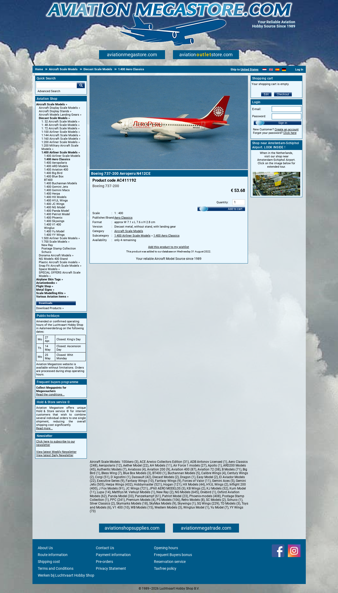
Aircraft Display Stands (54, 111)
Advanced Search (48, 91)
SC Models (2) (216, 500)
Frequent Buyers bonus (173, 555)
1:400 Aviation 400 (56, 169)
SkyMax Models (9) (162, 503)
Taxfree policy (165, 568)
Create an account (287, 129)
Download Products (49, 308)
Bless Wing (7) (111, 473)
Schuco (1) (234, 500)
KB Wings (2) (196, 488)
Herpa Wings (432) (119, 484)
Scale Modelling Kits (49, 293)
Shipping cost (49, 561)
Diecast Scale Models (53, 118)
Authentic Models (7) (111, 469)
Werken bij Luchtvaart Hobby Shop (66, 575)
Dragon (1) (187, 477)
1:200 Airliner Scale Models (59, 142)
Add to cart (235, 209)
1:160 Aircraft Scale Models (59, 138)
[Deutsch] (284, 69)
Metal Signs (44, 289)
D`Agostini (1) (120, 477)
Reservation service (170, 561)
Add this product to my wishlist (168, 247)
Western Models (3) (168, 507)
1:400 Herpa (52, 193)
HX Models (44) (194, 484)
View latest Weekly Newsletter (56, 452)
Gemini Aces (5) (223, 481)
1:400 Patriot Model (57, 214)
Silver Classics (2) (102, 503)
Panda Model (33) (121, 496)
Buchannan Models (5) (184, 473)
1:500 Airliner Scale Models (59, 238)
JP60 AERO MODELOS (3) (167, 488)
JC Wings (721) (137, 488)
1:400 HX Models (55, 197)
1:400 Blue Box (53, 176)
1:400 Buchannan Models (60, 183)
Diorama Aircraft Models (55, 255)
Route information (53, 555)
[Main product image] (169, 168)
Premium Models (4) (140, 500)
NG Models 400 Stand (53, 259)
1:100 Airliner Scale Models (59, 132)
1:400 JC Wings (54, 204)
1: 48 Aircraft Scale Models (59, 125)
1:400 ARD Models (56, 166)
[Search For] (56, 85)
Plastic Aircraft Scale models (58, 262)
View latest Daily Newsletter (54, 455)
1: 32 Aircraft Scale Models (59, 121)
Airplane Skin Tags (48, 279)
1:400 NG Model (54, 207)
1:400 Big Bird (53, 173)
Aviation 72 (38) (209, 469)
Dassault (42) (141, 477)
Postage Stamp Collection (58, 248)
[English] (271, 69)
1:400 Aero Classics (57, 159)
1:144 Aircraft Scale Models (59, 135)
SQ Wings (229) (208, 503)
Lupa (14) (104, 492)
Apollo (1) (215, 465)
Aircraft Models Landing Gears (59, 114)
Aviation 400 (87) (183, 469)
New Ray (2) (164, 492)
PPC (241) (117, 500)
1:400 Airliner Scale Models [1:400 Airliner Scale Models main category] (62, 156)
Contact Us (105, 548)
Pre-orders (104, 561)
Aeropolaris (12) (110, 465)
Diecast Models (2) (165, 477)
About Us (45, 548)
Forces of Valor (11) (196, 481)
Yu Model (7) (219, 507)
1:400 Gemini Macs (57, 190)
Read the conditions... (50, 394)
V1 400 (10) (120, 507)
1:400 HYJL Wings (56, 200)
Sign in (282, 122)
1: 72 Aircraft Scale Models (59, 128)
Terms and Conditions (55, 568)
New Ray (47, 245)
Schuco (46, 252)
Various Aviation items (51, 296)
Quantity (222, 202)
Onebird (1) (208, 492)
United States (250, 69)
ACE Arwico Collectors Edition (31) (164, 462)
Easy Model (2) (207, 477)
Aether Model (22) (135, 465)
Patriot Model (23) (175, 496)
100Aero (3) (129, 462)
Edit (266, 94)
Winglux (49, 228)
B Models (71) (231, 469)
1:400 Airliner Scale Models (59, 152)
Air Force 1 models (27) (189, 465)
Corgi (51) (102, 477)
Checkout (283, 94)
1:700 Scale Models (54, 241)
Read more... (44, 428)
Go (81, 85)
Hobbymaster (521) (148, 484)
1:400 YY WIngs (54, 235)
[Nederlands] (264, 69)
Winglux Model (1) (196, 507)
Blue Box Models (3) (137, 473)
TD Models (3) (230, 503)
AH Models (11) (161, 465)
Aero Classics (123, 217)
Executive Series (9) (110, 481)
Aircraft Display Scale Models (58, 108)
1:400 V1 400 (52, 224)
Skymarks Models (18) (132, 503)
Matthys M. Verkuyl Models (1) (133, 492)
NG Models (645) (187, 492)
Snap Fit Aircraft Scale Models (59, 265)
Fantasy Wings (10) (140, 481)
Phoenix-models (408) (205, 496)
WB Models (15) (142, 507)
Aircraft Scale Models (50, 104)
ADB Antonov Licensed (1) (208, 462)
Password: (259, 116)
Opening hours (166, 548)
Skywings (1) (186, 503)
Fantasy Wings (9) (168, 481)
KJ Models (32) (217, 488)
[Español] (277, 69)
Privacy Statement (111, 568)
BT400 (48, 180)
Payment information (113, 555)
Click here (290, 133)
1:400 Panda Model (56, 211)
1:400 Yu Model (54, 231)
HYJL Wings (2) (217, 484)
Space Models (48, 269)
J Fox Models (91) (111, 488)
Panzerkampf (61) (148, 496)
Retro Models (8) (193, 500)
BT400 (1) (159, 473)
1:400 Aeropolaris (55, 162)
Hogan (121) (172, 484)
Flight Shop (43, 286)
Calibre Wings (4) (213, 473)
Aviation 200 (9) (158, 469)
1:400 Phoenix (53, 217)
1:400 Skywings (54, 221)
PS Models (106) (168, 500)
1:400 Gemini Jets (56, 187)
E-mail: (256, 109)
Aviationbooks (45, 283)
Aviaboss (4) (137, 469)
